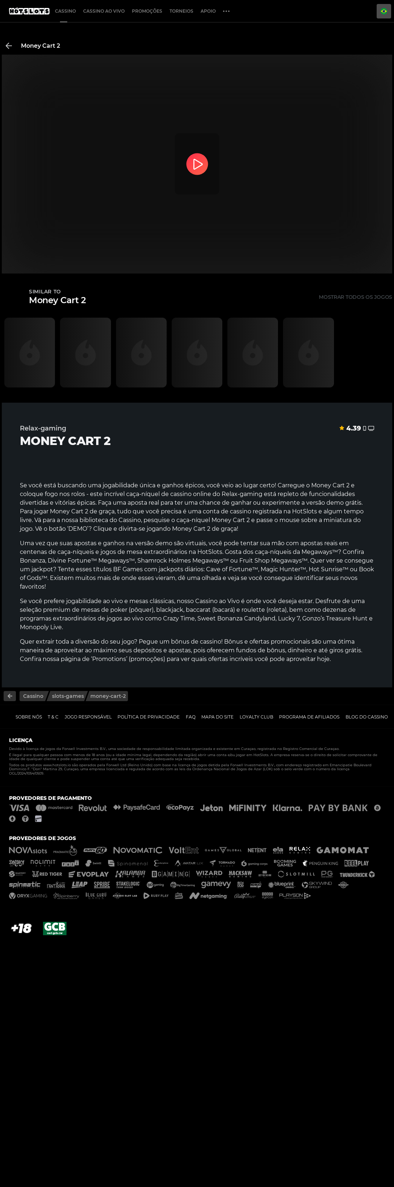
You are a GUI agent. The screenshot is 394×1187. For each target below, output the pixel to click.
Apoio (208, 11)
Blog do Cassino (367, 717)
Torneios (181, 11)
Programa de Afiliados (309, 717)
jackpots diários (181, 569)
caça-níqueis (75, 551)
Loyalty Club (256, 717)
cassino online (190, 494)
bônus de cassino (196, 641)
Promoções (147, 11)
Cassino (65, 11)
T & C (53, 717)
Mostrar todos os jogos (355, 297)
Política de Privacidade (148, 717)
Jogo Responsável (88, 717)
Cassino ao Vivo (104, 11)
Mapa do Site (217, 717)
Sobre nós (29, 717)
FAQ (191, 717)
